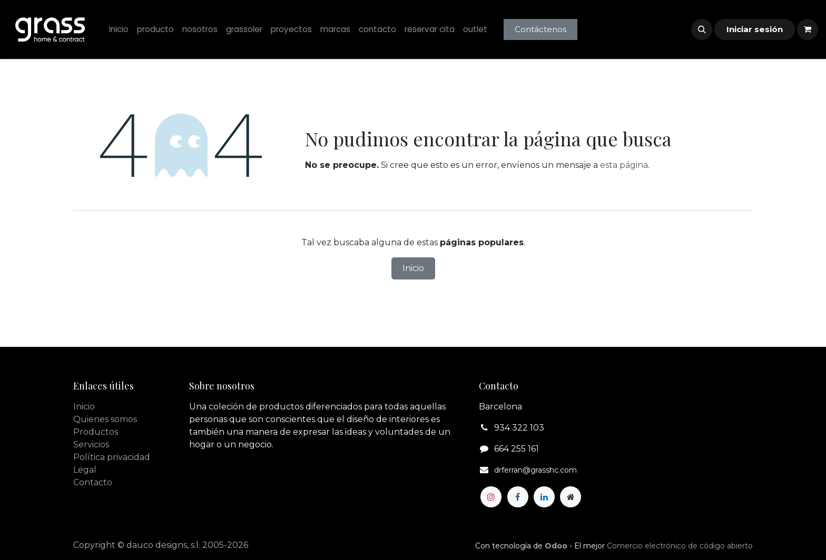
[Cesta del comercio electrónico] (807, 29)
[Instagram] (491, 496)
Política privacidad (111, 457)
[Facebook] (517, 496)
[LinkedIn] (544, 496)
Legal (84, 470)
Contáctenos (540, 29)
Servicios (91, 444)
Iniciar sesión (754, 29)
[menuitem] (119, 29)
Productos (95, 432)
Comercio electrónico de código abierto (680, 546)
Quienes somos (105, 419)
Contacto (92, 482)
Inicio (413, 268)
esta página (624, 165)
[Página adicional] (570, 496)
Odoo (557, 546)
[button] (701, 29)
